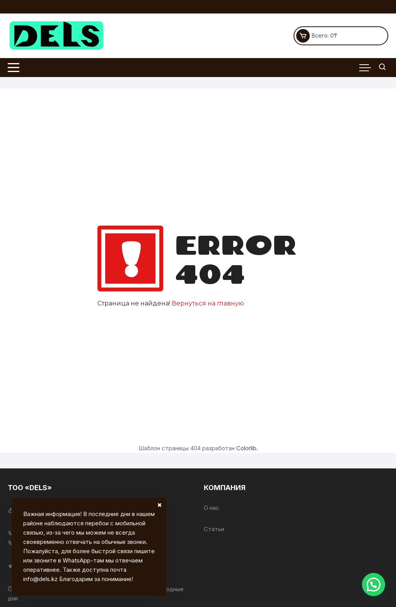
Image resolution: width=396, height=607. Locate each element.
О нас (211, 507)
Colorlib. (247, 448)
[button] (373, 584)
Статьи (214, 529)
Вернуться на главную (208, 303)
